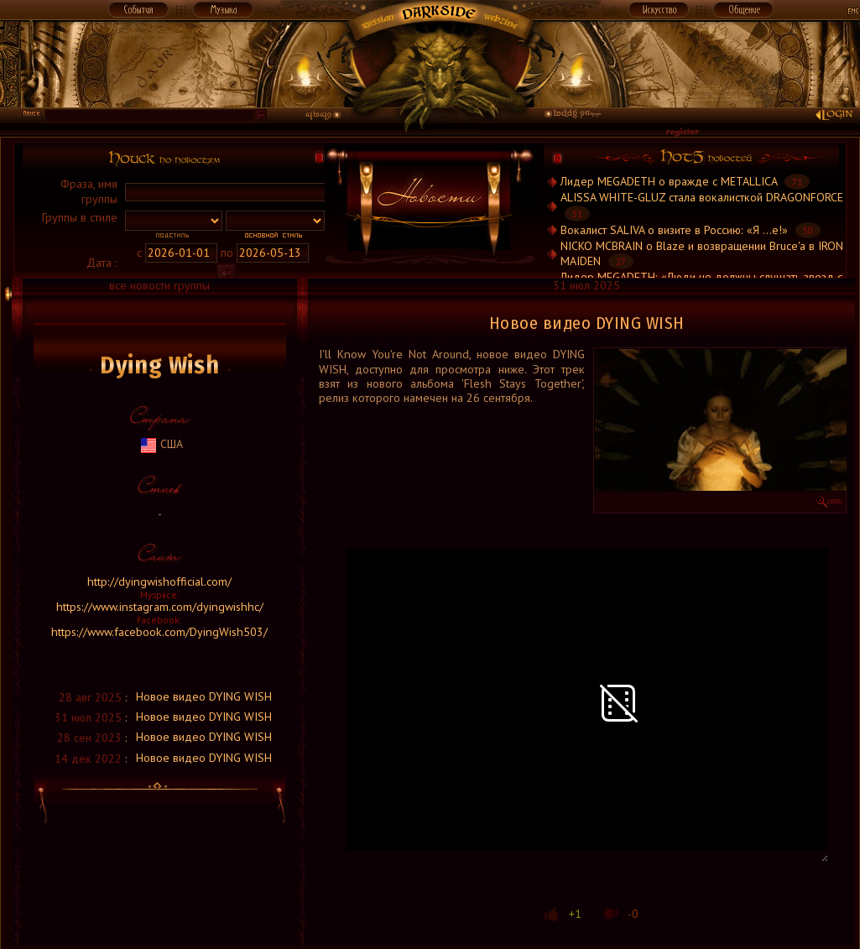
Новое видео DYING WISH (204, 696)
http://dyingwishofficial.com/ (159, 581)
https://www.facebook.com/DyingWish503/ (159, 631)
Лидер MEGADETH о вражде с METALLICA (668, 181)
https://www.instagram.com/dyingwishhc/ (159, 606)
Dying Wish (160, 365)
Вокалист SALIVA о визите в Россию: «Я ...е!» (674, 229)
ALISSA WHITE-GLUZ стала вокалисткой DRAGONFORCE (701, 197)
